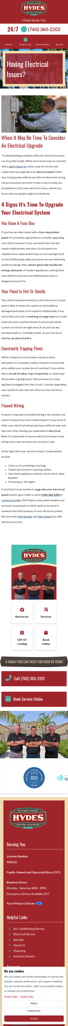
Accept (34, 1018)
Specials (18, 940)
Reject (34, 1003)
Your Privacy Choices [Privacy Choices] (24, 903)
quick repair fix (17, 166)
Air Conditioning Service (29, 928)
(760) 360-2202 (44, 29)
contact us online (11, 500)
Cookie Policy (27, 996)
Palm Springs (24, 516)
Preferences (34, 1011)
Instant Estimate (24, 956)
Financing (19, 951)
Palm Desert (44, 516)
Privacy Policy (11, 996)
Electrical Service (24, 934)
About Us (19, 945)
